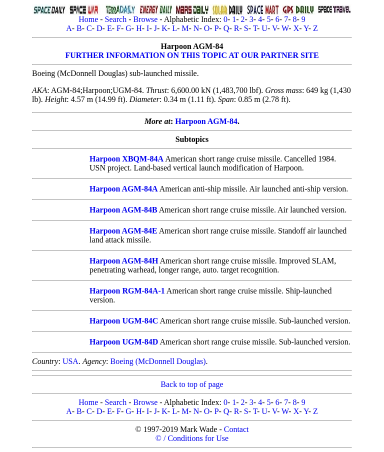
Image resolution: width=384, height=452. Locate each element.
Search (116, 19)
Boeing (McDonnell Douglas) (158, 361)
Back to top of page (191, 384)
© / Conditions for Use (192, 438)
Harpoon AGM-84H (124, 260)
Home (88, 19)
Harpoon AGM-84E (124, 230)
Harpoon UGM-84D (124, 342)
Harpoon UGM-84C (124, 320)
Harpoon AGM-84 (206, 121)
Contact (236, 429)
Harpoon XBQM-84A (127, 158)
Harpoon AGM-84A (124, 188)
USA (70, 361)
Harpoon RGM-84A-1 (127, 290)
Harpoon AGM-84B (124, 210)
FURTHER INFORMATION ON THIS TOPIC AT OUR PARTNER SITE (191, 55)
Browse (145, 19)
